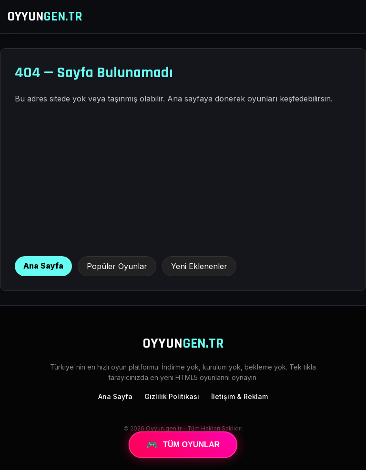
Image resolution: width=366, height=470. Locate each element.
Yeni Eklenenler (199, 266)
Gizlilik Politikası (171, 396)
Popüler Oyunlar (117, 266)
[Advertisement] (183, 180)
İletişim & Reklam (239, 396)
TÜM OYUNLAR (183, 444)
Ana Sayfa (43, 265)
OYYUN (44, 16)
